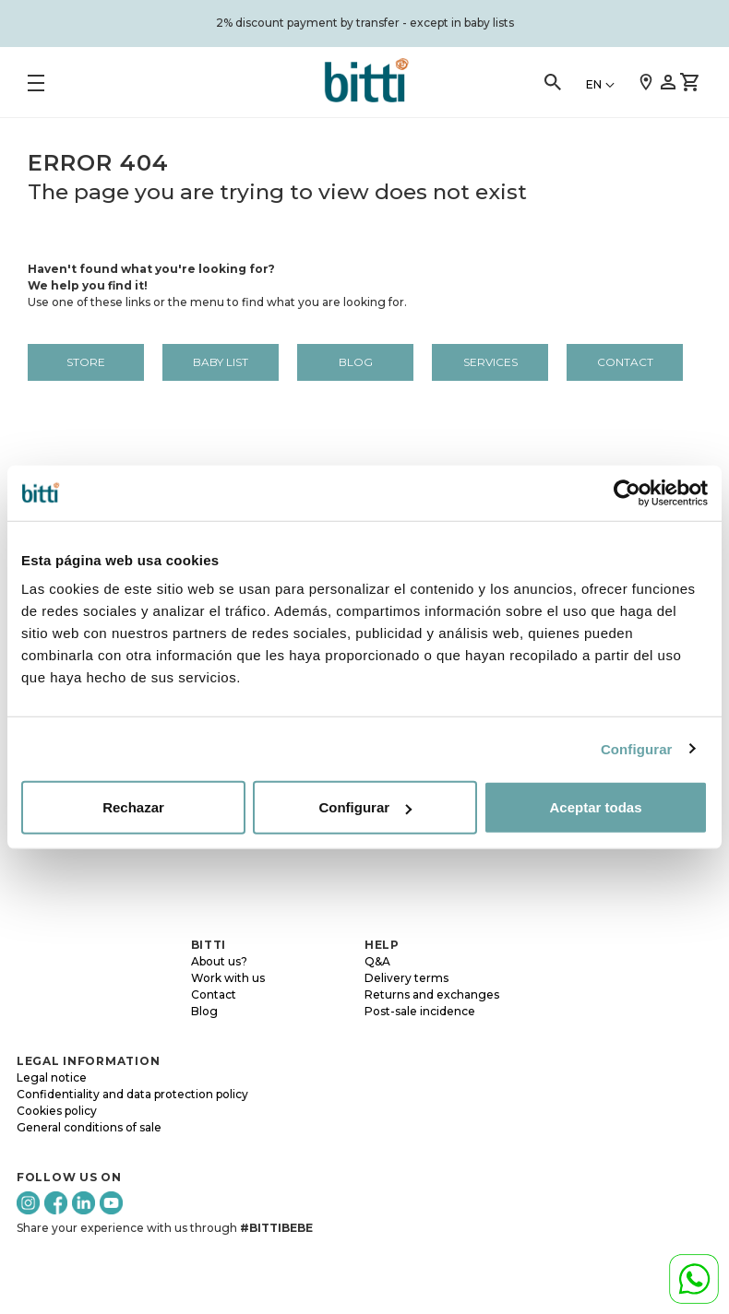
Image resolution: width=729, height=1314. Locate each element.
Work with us (228, 978)
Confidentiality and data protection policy (132, 1094)
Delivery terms (406, 978)
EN (594, 84)
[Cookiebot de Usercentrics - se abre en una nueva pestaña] (627, 492)
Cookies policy (57, 1111)
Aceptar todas (595, 807)
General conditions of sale (89, 1127)
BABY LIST (220, 362)
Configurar (637, 748)
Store (85, 362)
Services (490, 362)
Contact (625, 362)
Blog (356, 362)
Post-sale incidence (419, 1011)
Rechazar (133, 807)
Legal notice (52, 1077)
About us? (219, 961)
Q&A (377, 961)
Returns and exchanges (431, 994)
